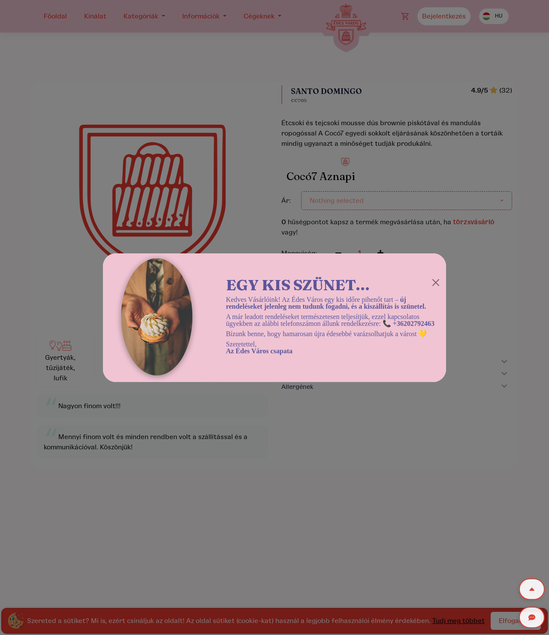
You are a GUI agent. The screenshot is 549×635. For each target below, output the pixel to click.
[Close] (436, 282)
